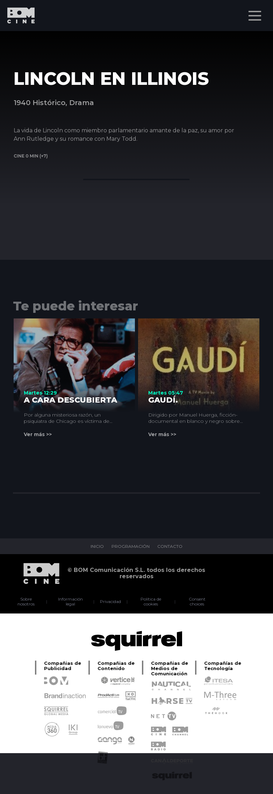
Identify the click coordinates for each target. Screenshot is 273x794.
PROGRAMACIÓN (131, 546)
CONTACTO (169, 546)
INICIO (97, 546)
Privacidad (110, 601)
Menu (256, 12)
